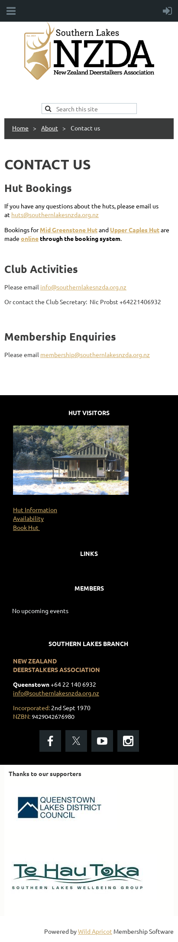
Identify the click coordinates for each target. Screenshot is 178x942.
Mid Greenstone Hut (68, 230)
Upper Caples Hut (134, 230)
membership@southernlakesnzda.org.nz (95, 354)
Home (20, 128)
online (30, 238)
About (49, 128)
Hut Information (35, 509)
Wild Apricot (95, 931)
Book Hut (26, 527)
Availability (28, 518)
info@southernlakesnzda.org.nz (83, 287)
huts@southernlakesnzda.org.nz (55, 214)
